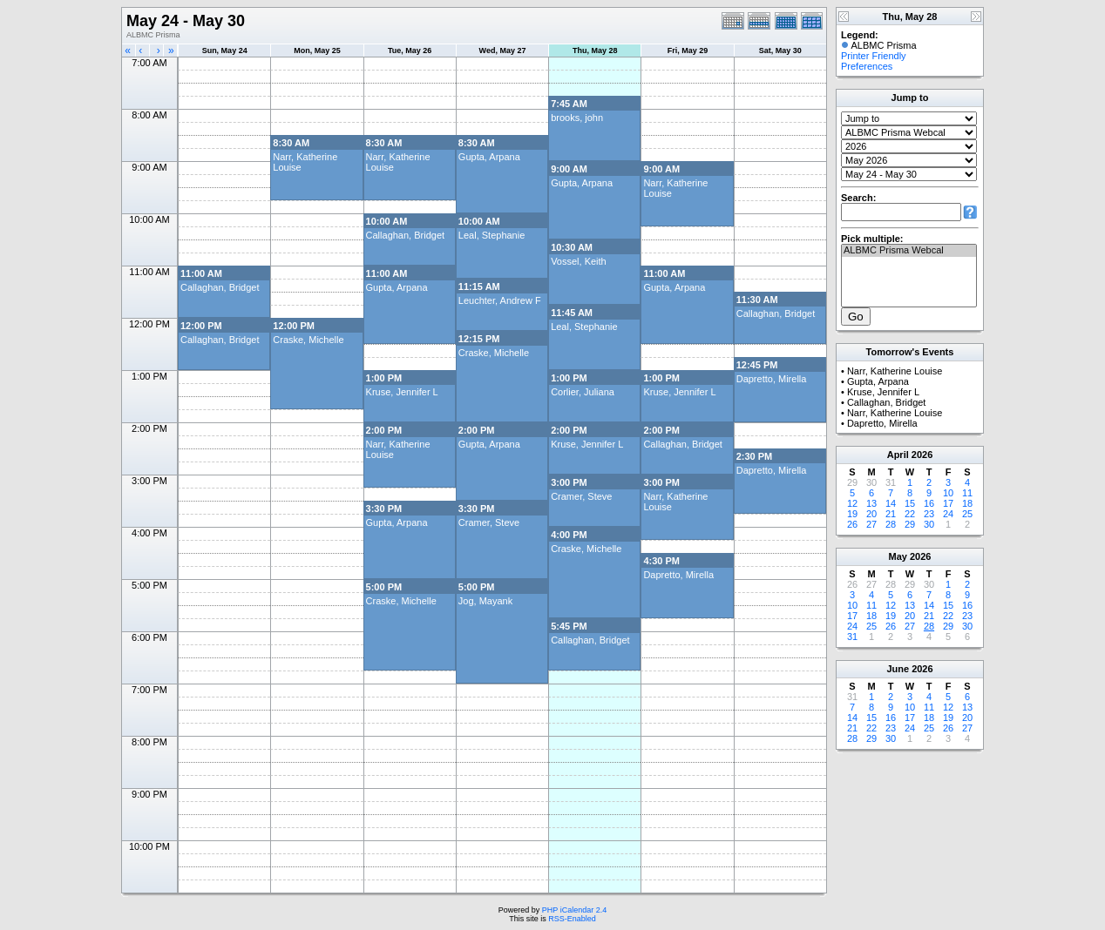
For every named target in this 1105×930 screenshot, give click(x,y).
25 (967, 514)
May (898, 556)
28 (890, 524)
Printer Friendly (873, 56)
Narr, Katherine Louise (894, 371)
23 (929, 514)
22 (910, 514)
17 (948, 503)
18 (967, 503)
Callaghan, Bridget (405, 235)
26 (852, 524)
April (898, 454)
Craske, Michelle (308, 339)
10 (948, 493)
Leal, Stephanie (491, 235)
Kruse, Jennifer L (402, 392)
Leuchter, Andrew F (499, 300)
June (897, 669)
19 (852, 514)
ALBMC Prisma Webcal (909, 251)
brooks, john (577, 117)
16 (929, 503)
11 (967, 493)
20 (871, 514)
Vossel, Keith (579, 261)
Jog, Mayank (485, 601)
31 (852, 636)
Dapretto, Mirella (771, 379)
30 (929, 524)
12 (852, 503)
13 (871, 503)
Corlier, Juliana (582, 392)
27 (871, 524)
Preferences (866, 66)
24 (948, 514)
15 (910, 503)
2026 (922, 454)
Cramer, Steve (581, 496)
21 (890, 514)
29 (910, 524)
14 (890, 503)
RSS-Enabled (572, 918)
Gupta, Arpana (489, 157)
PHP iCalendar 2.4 (574, 910)
